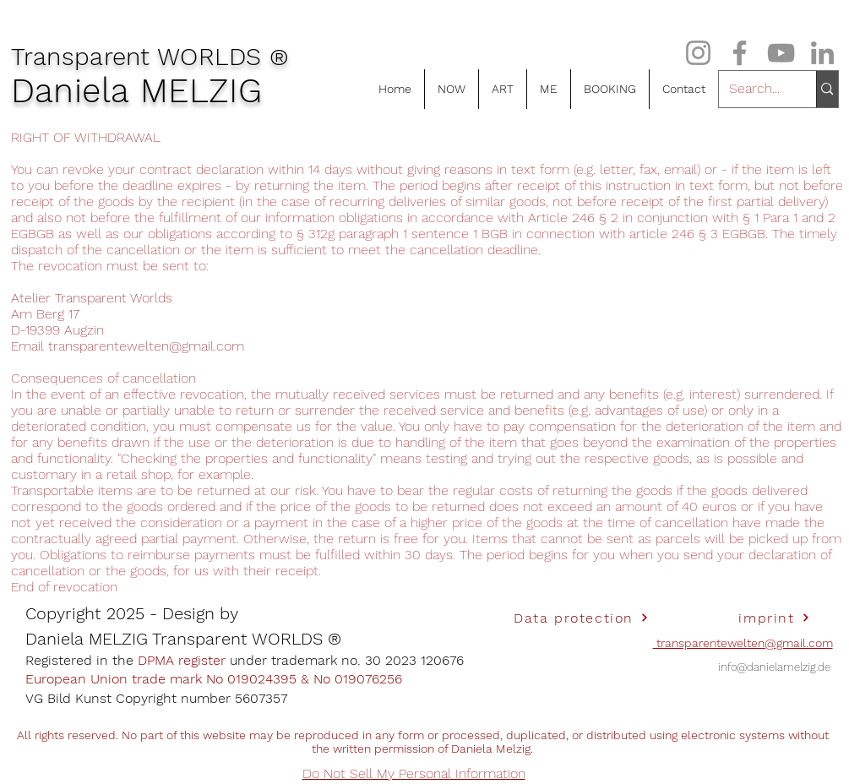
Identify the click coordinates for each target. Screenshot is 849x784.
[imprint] (775, 617)
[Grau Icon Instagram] (698, 52)
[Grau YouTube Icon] (781, 52)
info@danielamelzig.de (774, 667)
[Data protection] (581, 617)
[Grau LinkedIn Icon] (822, 52)
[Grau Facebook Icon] (739, 52)
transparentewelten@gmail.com (146, 346)
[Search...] (755, 89)
